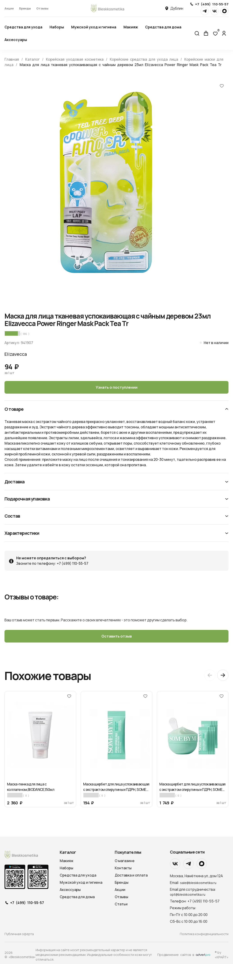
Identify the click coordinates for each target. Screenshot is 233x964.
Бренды (25, 8)
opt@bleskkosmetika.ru (187, 894)
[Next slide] (222, 675)
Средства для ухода (23, 27)
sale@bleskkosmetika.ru (198, 883)
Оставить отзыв (116, 636)
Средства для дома (163, 27)
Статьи (121, 904)
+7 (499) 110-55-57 (211, 4)
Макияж (130, 27)
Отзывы (42, 8)
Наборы (57, 27)
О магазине (125, 860)
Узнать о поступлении (116, 387)
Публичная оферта (19, 934)
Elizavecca (16, 354)
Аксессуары (16, 39)
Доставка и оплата (131, 875)
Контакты (123, 867)
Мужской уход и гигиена (93, 27)
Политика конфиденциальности (204, 934)
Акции (9, 8)
